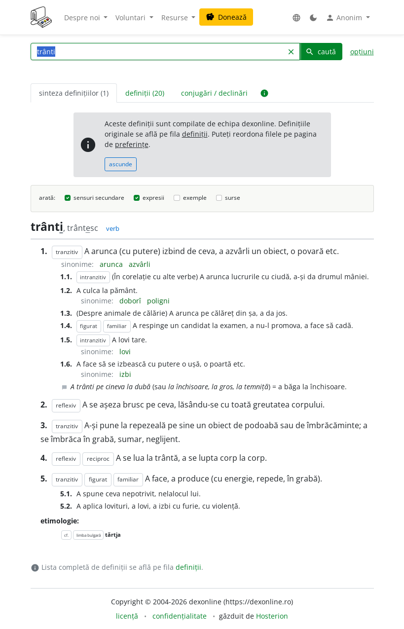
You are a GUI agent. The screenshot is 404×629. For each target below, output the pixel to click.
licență (127, 616)
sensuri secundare (98, 197)
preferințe (131, 144)
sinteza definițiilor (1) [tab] (74, 93)
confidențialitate (179, 616)
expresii (153, 197)
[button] (296, 17)
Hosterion (272, 616)
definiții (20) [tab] (144, 93)
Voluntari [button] (131, 17)
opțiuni (362, 51)
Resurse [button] (175, 17)
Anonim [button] (345, 18)
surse (232, 197)
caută (320, 51)
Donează (226, 17)
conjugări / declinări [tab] (214, 93)
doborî (131, 300)
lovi (125, 351)
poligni (158, 300)
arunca (112, 264)
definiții (195, 134)
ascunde (120, 164)
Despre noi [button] (83, 17)
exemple (195, 197)
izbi (125, 374)
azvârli (139, 264)
